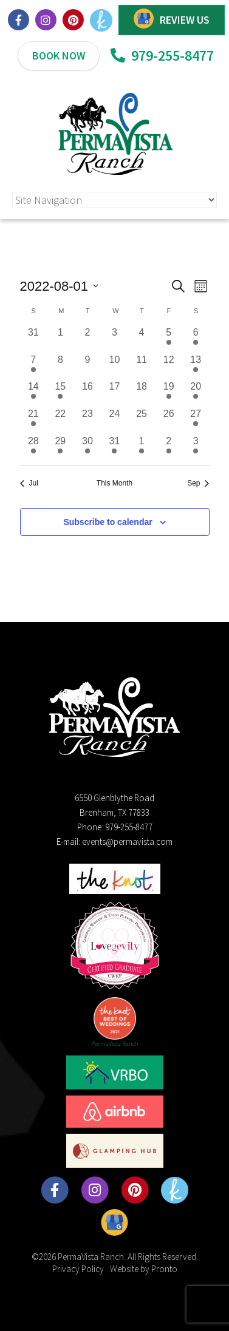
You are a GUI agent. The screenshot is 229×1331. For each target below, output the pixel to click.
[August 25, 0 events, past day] (142, 420)
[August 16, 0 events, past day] (87, 393)
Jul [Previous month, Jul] (29, 483)
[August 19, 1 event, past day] (168, 393)
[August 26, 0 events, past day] (168, 420)
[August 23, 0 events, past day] (87, 420)
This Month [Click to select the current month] (114, 483)
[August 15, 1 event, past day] (60, 393)
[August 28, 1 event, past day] (33, 447)
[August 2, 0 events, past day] (87, 339)
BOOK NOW (58, 56)
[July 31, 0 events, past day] (33, 339)
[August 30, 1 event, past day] (87, 447)
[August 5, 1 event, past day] (168, 339)
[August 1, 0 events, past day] (60, 339)
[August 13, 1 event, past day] (196, 366)
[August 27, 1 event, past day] (196, 420)
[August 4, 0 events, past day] (142, 339)
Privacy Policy (78, 1269)
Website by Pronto (143, 1269)
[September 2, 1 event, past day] (168, 447)
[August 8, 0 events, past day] (60, 366)
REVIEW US (185, 20)
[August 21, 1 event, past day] (33, 420)
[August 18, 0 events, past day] (142, 393)
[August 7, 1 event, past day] (33, 366)
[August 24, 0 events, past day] (114, 420)
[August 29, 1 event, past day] (60, 447)
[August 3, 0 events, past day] (114, 339)
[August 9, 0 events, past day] (87, 366)
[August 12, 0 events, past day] (168, 366)
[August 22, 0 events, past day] (60, 420)
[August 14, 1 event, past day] (33, 393)
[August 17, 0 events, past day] (114, 393)
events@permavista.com (127, 841)
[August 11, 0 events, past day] (142, 366)
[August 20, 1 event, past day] (196, 393)
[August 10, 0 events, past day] (114, 366)
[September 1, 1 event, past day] (142, 447)
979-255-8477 (162, 55)
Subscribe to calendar (107, 522)
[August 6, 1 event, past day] (196, 339)
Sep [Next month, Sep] (198, 483)
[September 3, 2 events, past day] (196, 447)
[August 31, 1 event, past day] (114, 447)
